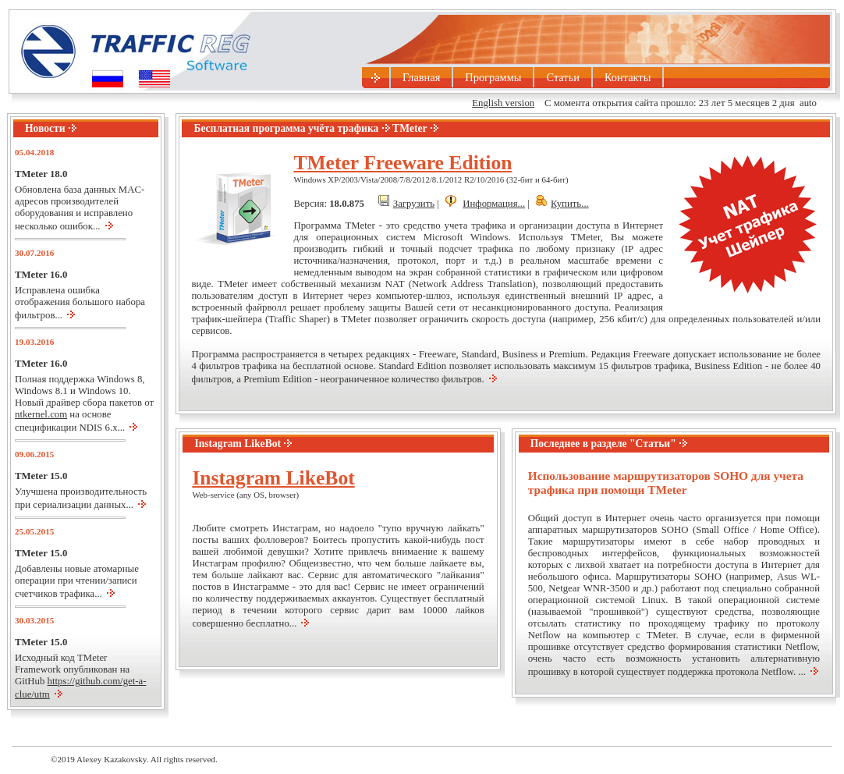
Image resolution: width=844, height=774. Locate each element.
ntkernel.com (41, 414)
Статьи (562, 77)
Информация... (494, 203)
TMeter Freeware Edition (402, 162)
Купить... (570, 203)
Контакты (628, 77)
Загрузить (413, 203)
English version (503, 103)
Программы (493, 77)
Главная (421, 77)
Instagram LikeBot (273, 478)
